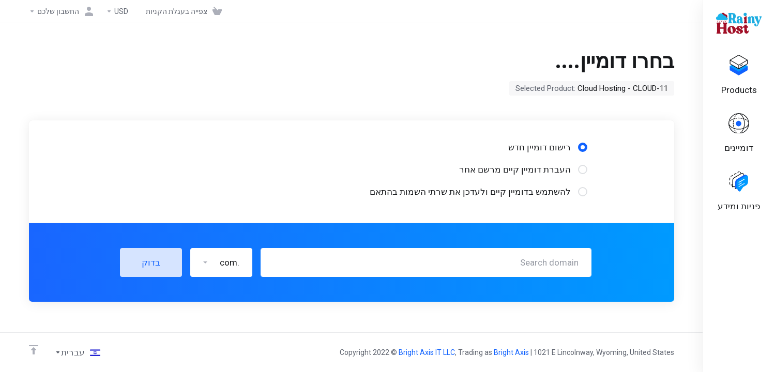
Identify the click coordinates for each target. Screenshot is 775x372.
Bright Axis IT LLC (427, 352)
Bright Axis (511, 352)
